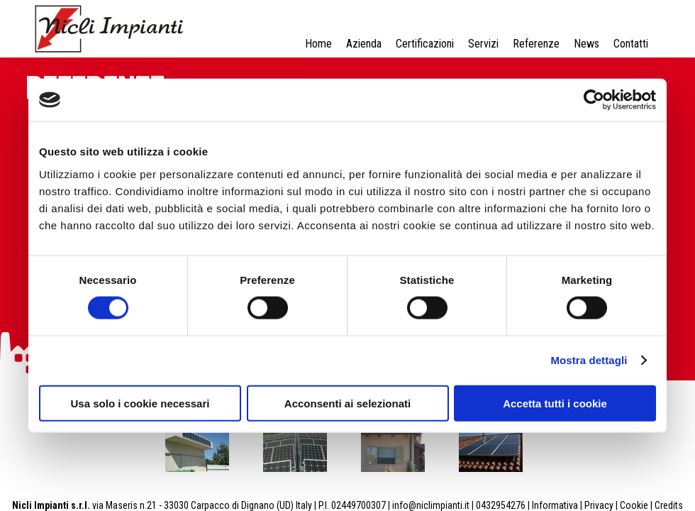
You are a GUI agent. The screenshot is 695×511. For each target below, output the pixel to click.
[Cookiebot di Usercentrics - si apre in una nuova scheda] (594, 100)
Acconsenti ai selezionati (347, 403)
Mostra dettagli (588, 360)
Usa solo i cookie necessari (140, 403)
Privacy (598, 505)
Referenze (536, 43)
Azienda (364, 43)
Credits (669, 505)
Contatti (630, 43)
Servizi (483, 43)
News (586, 43)
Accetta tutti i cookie (555, 403)
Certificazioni (425, 43)
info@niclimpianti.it (430, 505)
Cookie (634, 505)
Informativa (555, 505)
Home (318, 43)
